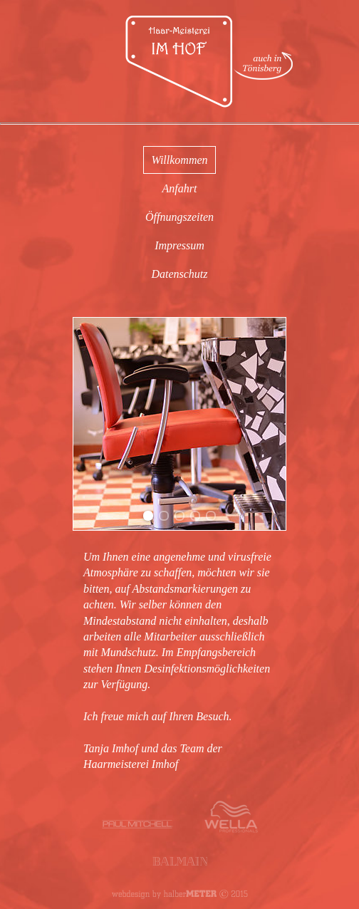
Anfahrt (179, 188)
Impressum (179, 245)
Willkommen (179, 160)
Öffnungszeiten (179, 217)
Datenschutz (179, 274)
